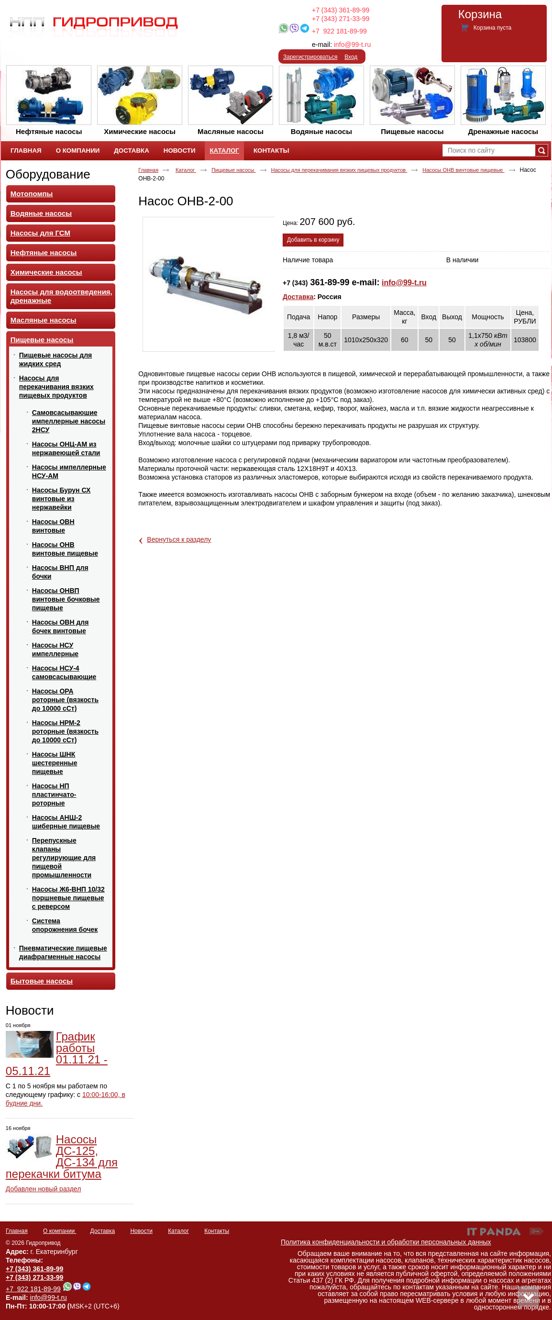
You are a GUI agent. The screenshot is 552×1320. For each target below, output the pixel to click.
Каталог (224, 150)
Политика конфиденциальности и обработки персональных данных (386, 1242)
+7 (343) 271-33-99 (340, 18)
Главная (148, 170)
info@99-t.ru (352, 44)
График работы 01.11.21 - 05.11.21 (57, 1053)
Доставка (298, 297)
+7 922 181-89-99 (339, 31)
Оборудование (48, 174)
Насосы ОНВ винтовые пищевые (463, 170)
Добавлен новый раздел (43, 1189)
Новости (30, 1010)
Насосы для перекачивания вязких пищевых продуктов (339, 170)
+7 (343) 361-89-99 (340, 10)
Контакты (216, 1231)
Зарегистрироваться (310, 57)
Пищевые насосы (233, 170)
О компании (60, 1231)
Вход (350, 57)
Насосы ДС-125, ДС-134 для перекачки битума (62, 1156)
